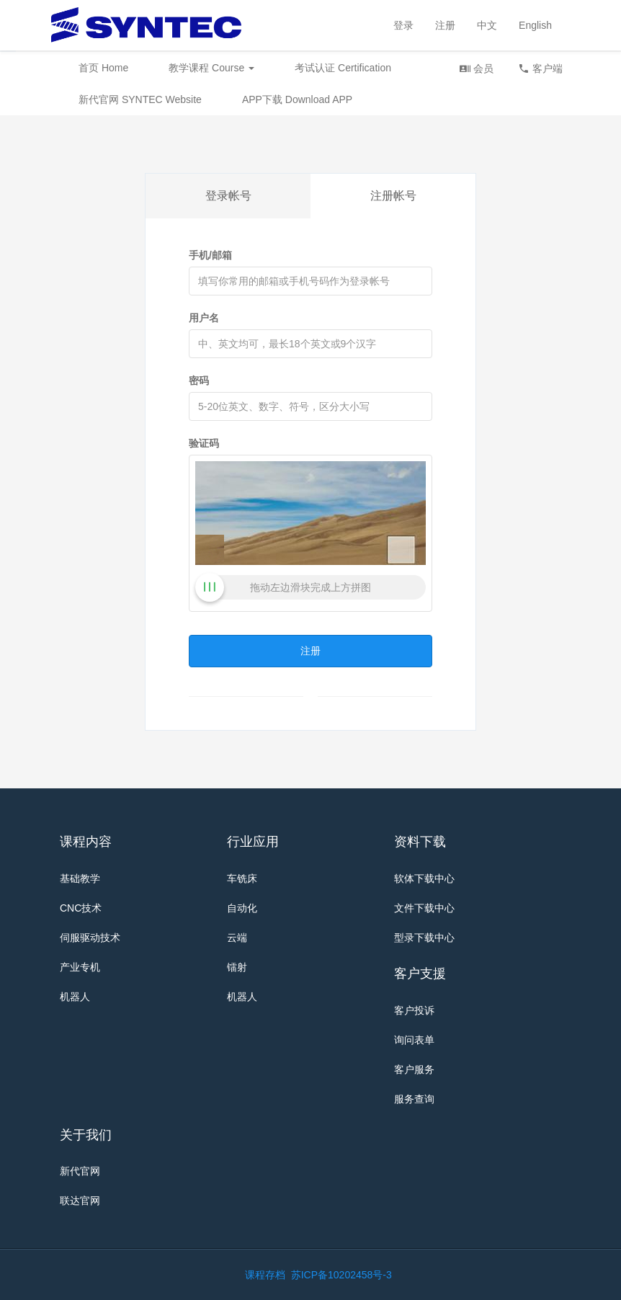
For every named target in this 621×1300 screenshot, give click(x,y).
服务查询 (414, 1099)
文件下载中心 (424, 908)
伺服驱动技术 (90, 937)
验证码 (204, 443)
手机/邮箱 (210, 255)
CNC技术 (81, 908)
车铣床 (242, 878)
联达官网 (80, 1200)
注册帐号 (393, 196)
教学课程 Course (211, 68)
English (535, 25)
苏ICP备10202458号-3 (341, 1275)
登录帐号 (228, 196)
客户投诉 (414, 1010)
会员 (476, 68)
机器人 (75, 996)
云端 (237, 937)
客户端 (540, 68)
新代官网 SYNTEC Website (140, 99)
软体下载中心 (424, 878)
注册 (445, 25)
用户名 (204, 318)
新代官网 (80, 1171)
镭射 (237, 967)
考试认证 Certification (343, 68)
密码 (199, 380)
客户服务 (414, 1069)
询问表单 (414, 1040)
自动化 (242, 908)
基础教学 (80, 878)
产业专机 (80, 967)
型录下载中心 (424, 937)
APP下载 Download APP (297, 99)
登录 (403, 25)
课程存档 (265, 1275)
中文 (487, 25)
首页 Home (103, 68)
